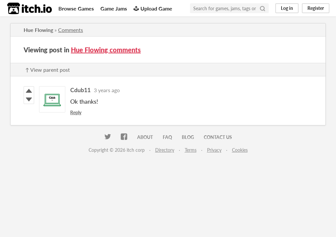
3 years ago (107, 90)
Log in (287, 8)
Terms (191, 150)
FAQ (167, 137)
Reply (75, 112)
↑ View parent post (47, 69)
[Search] (262, 8)
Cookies (240, 150)
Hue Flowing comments (106, 50)
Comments (70, 30)
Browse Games (76, 8)
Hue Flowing (38, 30)
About (145, 137)
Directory (164, 150)
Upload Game (153, 8)
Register (315, 8)
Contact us (218, 137)
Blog (188, 137)
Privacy (214, 150)
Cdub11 (80, 89)
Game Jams (113, 8)
